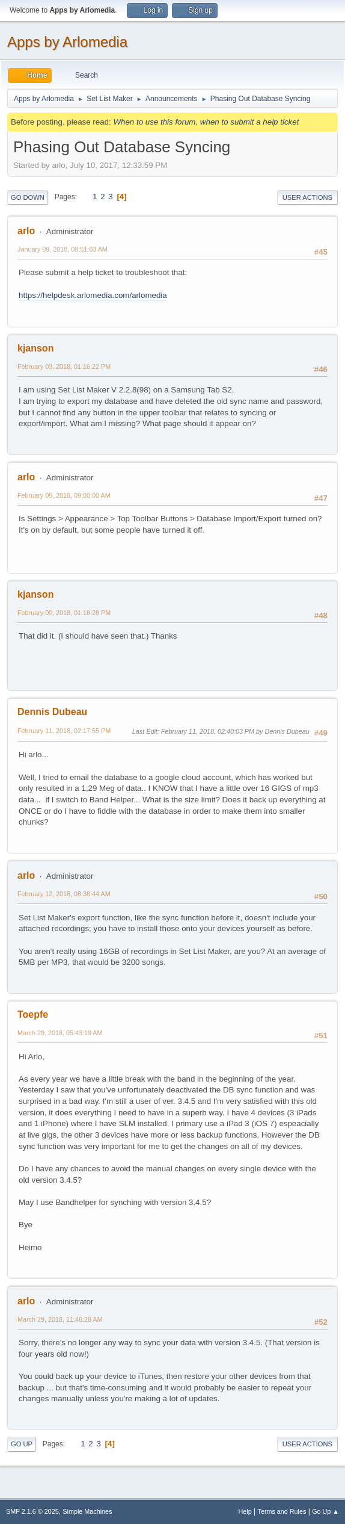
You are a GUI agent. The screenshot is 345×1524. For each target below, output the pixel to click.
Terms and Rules (282, 1511)
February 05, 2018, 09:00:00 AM (64, 495)
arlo (26, 231)
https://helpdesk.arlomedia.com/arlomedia (93, 295)
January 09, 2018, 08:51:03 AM (62, 249)
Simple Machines (87, 1511)
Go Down (27, 197)
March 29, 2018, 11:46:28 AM (59, 1319)
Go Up (21, 1444)
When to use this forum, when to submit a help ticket (206, 121)
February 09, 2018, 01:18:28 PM (64, 612)
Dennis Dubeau (52, 712)
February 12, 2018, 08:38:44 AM (64, 893)
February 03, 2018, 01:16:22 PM (64, 366)
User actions (307, 197)
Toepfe (32, 1014)
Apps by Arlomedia (67, 42)
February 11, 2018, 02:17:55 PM (64, 730)
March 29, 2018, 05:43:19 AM (59, 1032)
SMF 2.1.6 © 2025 (32, 1511)
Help (245, 1511)
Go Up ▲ (325, 1511)
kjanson (35, 348)
